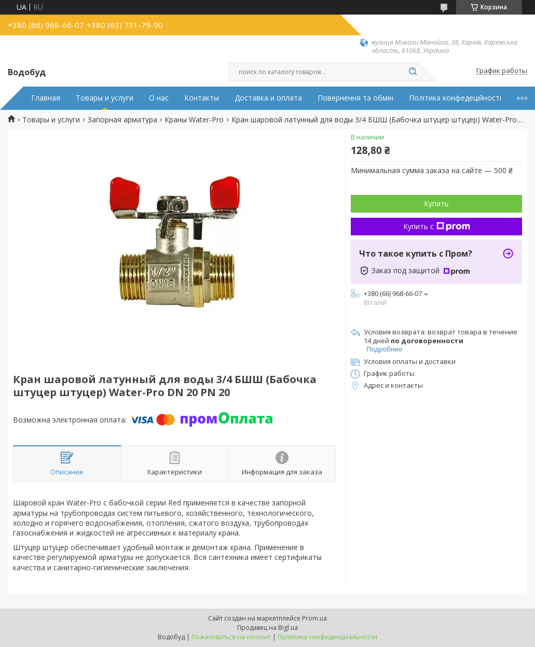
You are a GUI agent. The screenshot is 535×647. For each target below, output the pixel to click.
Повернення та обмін (355, 98)
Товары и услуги (104, 98)
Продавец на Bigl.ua (267, 627)
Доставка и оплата (268, 98)
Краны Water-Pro (194, 119)
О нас (159, 98)
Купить (436, 203)
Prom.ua (314, 618)
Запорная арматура (122, 119)
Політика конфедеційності (455, 98)
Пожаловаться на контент (231, 636)
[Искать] (413, 72)
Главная (45, 98)
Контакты (201, 98)
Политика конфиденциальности (327, 636)
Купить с (436, 226)
